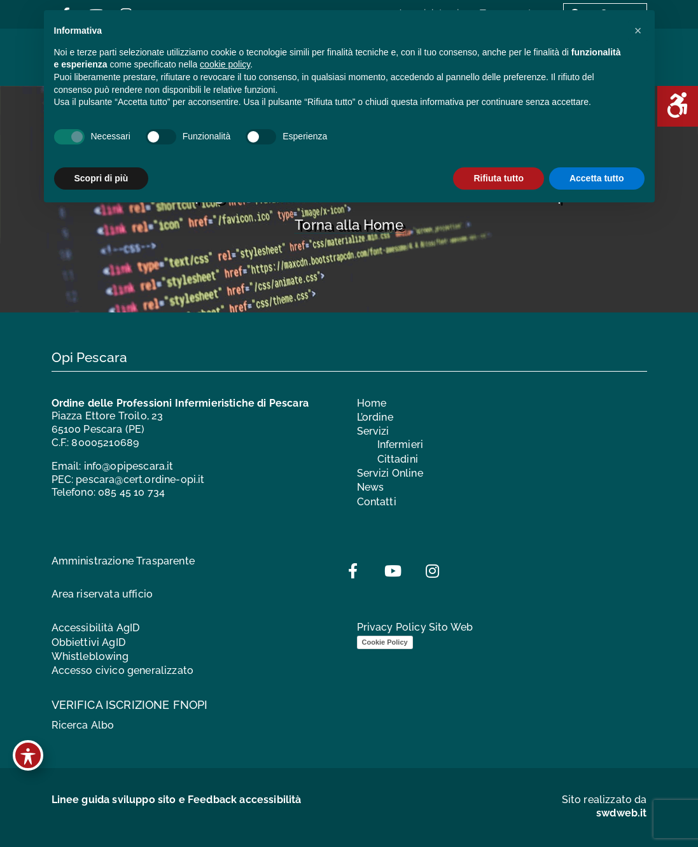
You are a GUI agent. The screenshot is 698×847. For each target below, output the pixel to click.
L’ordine (375, 417)
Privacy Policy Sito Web (415, 627)
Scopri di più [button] (101, 178)
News (370, 487)
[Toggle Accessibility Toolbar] (28, 755)
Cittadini (397, 459)
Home (372, 403)
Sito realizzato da (604, 806)
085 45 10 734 (131, 492)
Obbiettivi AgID (88, 642)
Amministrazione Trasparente (123, 561)
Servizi (373, 431)
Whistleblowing (90, 656)
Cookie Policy (385, 642)
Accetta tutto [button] (596, 178)
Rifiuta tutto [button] (498, 178)
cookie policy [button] (225, 64)
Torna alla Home (349, 224)
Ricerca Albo (83, 725)
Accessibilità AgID (96, 628)
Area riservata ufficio (102, 594)
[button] (638, 30)
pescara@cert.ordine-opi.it (140, 479)
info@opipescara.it (129, 466)
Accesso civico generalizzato (122, 670)
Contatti (376, 502)
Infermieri (400, 444)
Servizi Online (390, 473)
